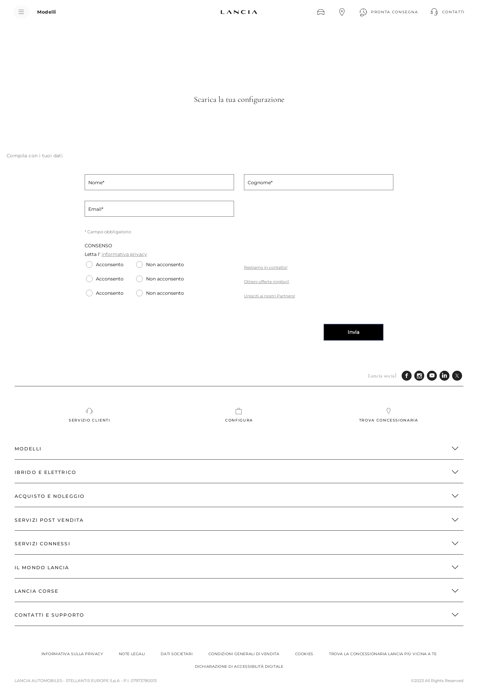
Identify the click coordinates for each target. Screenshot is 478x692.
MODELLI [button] (237, 449)
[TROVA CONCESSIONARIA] (342, 12)
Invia (353, 332)
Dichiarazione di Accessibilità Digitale (239, 666)
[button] (447, 12)
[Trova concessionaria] (388, 415)
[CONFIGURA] (320, 12)
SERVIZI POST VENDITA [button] (237, 520)
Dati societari (177, 654)
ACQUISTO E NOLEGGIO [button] (237, 496)
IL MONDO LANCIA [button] (237, 568)
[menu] (21, 12)
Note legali (132, 654)
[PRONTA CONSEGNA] (388, 12)
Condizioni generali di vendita (243, 654)
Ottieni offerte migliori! (266, 281)
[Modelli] (46, 12)
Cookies (304, 654)
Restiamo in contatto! (265, 267)
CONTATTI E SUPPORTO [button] (237, 615)
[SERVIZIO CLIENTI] (89, 415)
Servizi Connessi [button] (237, 544)
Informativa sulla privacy (72, 654)
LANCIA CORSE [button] (237, 591)
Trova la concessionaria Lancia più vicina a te (383, 654)
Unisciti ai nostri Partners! (269, 295)
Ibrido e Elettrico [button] (237, 472)
